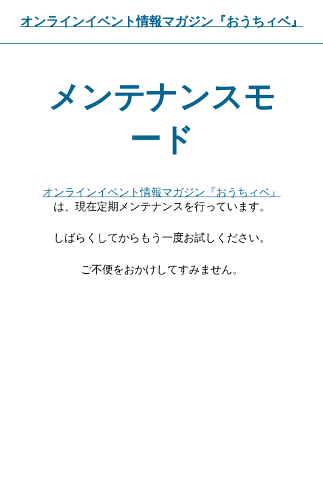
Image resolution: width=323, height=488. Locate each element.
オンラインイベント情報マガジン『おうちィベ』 (161, 21)
